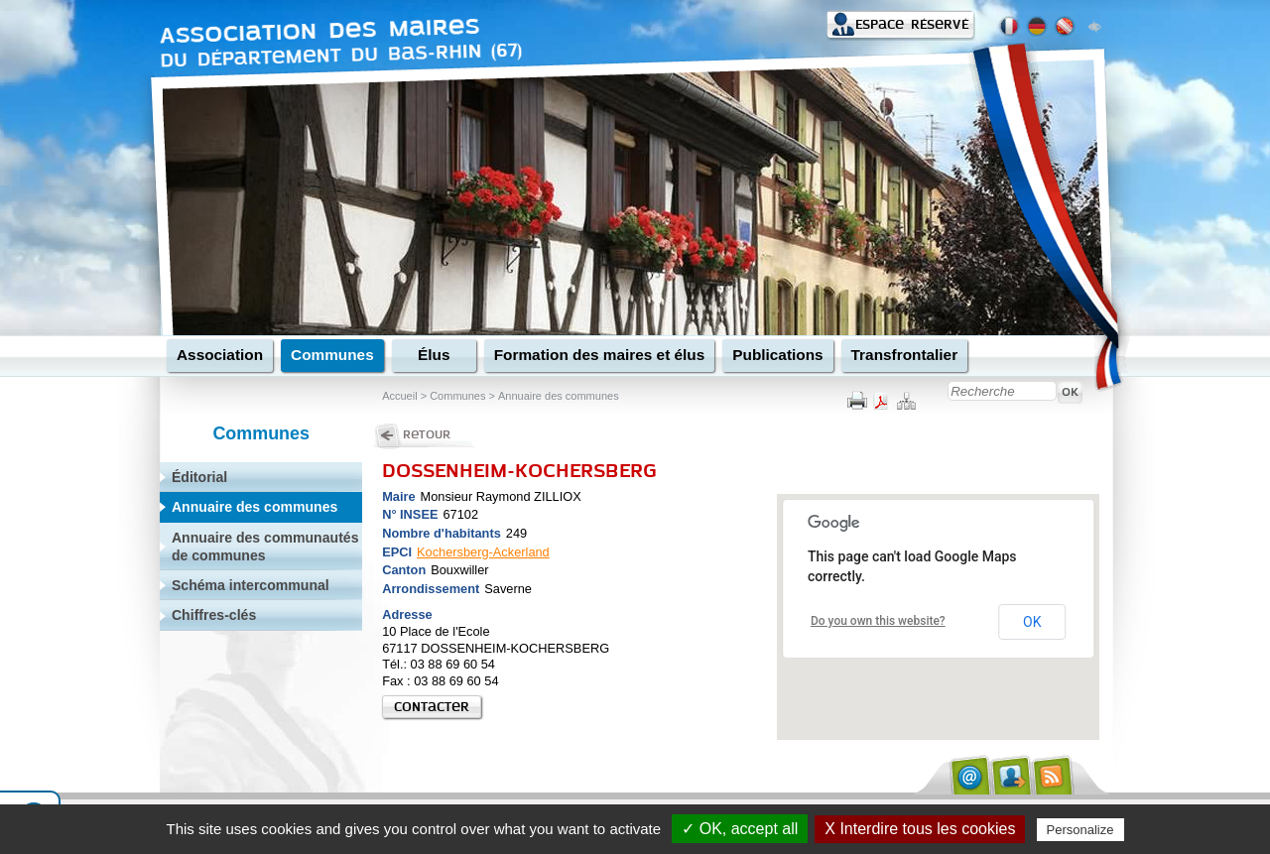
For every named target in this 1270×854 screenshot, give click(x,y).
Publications (777, 354)
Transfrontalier (904, 354)
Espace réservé (911, 24)
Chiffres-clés (214, 615)
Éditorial (199, 477)
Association (220, 354)
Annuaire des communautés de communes (265, 546)
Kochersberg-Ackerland (483, 552)
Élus (433, 354)
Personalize (1080, 829)
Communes (332, 354)
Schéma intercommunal (250, 585)
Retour (426, 434)
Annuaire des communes (557, 396)
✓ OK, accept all (740, 828)
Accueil (399, 396)
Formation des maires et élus (599, 354)
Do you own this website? (878, 621)
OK (1032, 622)
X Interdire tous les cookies (920, 828)
